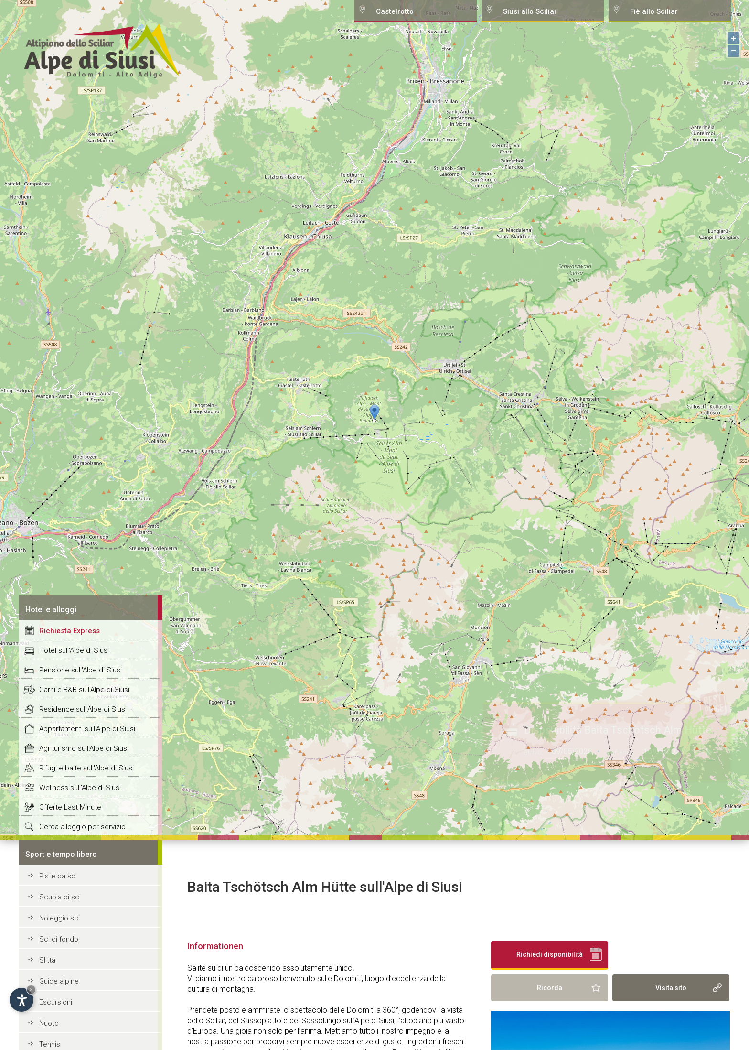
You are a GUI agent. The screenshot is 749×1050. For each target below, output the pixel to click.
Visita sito (670, 988)
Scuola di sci (60, 897)
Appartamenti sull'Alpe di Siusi (87, 729)
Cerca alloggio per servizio (82, 827)
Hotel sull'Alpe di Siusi (74, 650)
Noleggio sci (59, 918)
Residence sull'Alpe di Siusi (83, 709)
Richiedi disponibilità (549, 954)
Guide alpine (59, 981)
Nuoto (49, 1023)
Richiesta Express (69, 631)
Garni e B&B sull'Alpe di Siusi (84, 689)
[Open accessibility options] (21, 1000)
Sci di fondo (58, 939)
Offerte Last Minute (70, 807)
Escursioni (55, 1002)
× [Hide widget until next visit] (31, 989)
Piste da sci (58, 876)
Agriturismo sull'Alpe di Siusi (83, 748)
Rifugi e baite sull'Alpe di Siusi (86, 768)
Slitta (47, 960)
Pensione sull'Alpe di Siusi (80, 670)
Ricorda (549, 988)
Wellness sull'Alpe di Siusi (80, 787)
